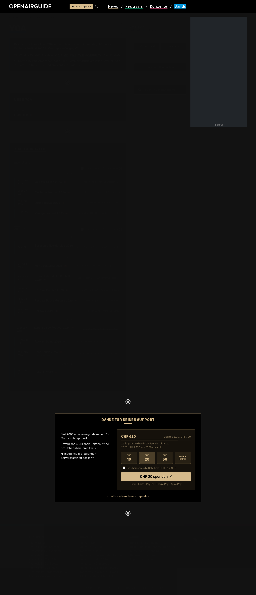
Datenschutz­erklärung (144, 555)
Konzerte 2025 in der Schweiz (99, 567)
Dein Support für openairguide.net (152, 547)
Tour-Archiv (39, 61)
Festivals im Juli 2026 (43, 567)
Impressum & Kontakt (144, 559)
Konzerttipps (87, 542)
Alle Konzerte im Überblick (96, 576)
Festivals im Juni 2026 (43, 563)
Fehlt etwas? (115, 149)
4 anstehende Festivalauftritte (78, 54)
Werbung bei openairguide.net (150, 551)
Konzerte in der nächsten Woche (100, 555)
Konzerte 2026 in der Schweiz (99, 572)
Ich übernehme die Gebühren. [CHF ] (150, 468)
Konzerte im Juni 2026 (94, 563)
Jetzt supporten (81, 6)
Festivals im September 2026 (48, 572)
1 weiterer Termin (27, 381)
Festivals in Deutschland (45, 551)
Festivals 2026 (38, 555)
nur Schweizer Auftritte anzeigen (101, 168)
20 (147, 457)
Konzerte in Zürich (91, 547)
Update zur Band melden (160, 67)
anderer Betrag (183, 457)
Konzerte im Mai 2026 (93, 559)
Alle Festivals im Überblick (46, 576)
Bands (29, 18)
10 (129, 457)
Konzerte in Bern (90, 551)
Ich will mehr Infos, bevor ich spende (127, 496)
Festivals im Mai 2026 (43, 559)
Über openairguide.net (144, 542)
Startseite (15, 18)
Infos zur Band (147, 46)
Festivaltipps (37, 542)
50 (165, 457)
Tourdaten (173, 46)
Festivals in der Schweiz (44, 547)
